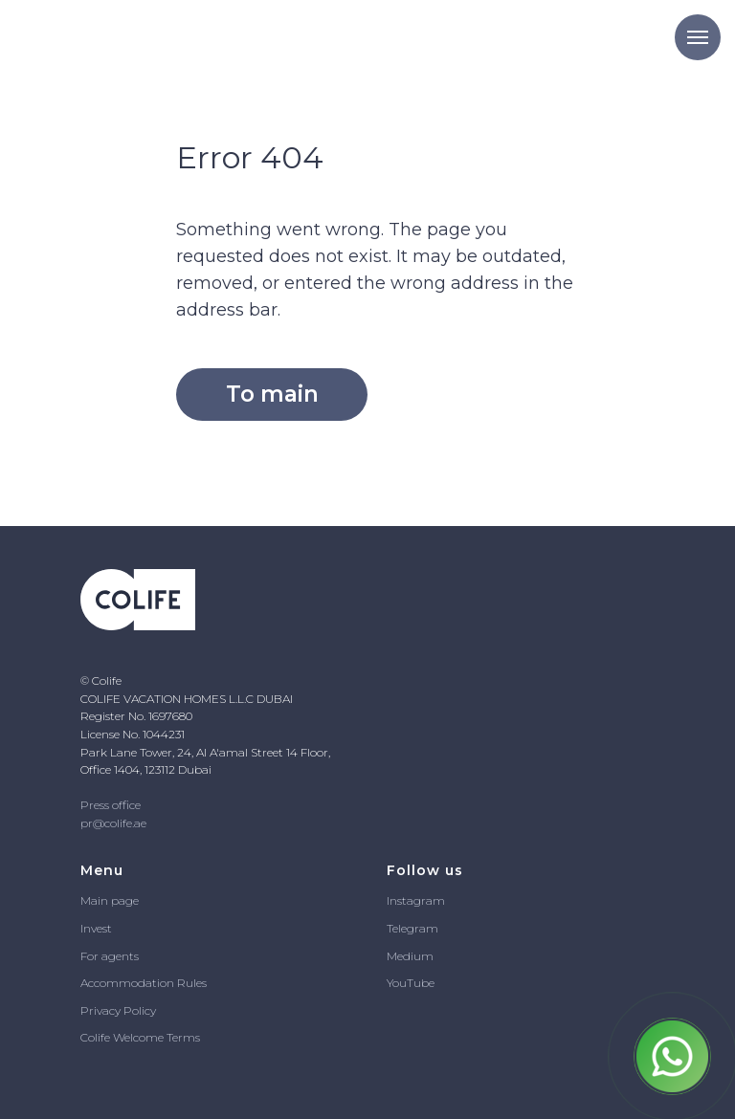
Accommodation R (133, 983)
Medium (410, 956)
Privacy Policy (118, 1010)
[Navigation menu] (697, 37)
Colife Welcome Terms (140, 1037)
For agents (109, 956)
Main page (109, 900)
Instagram (416, 900)
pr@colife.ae (113, 823)
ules (196, 983)
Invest (96, 928)
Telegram (412, 928)
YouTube (410, 983)
